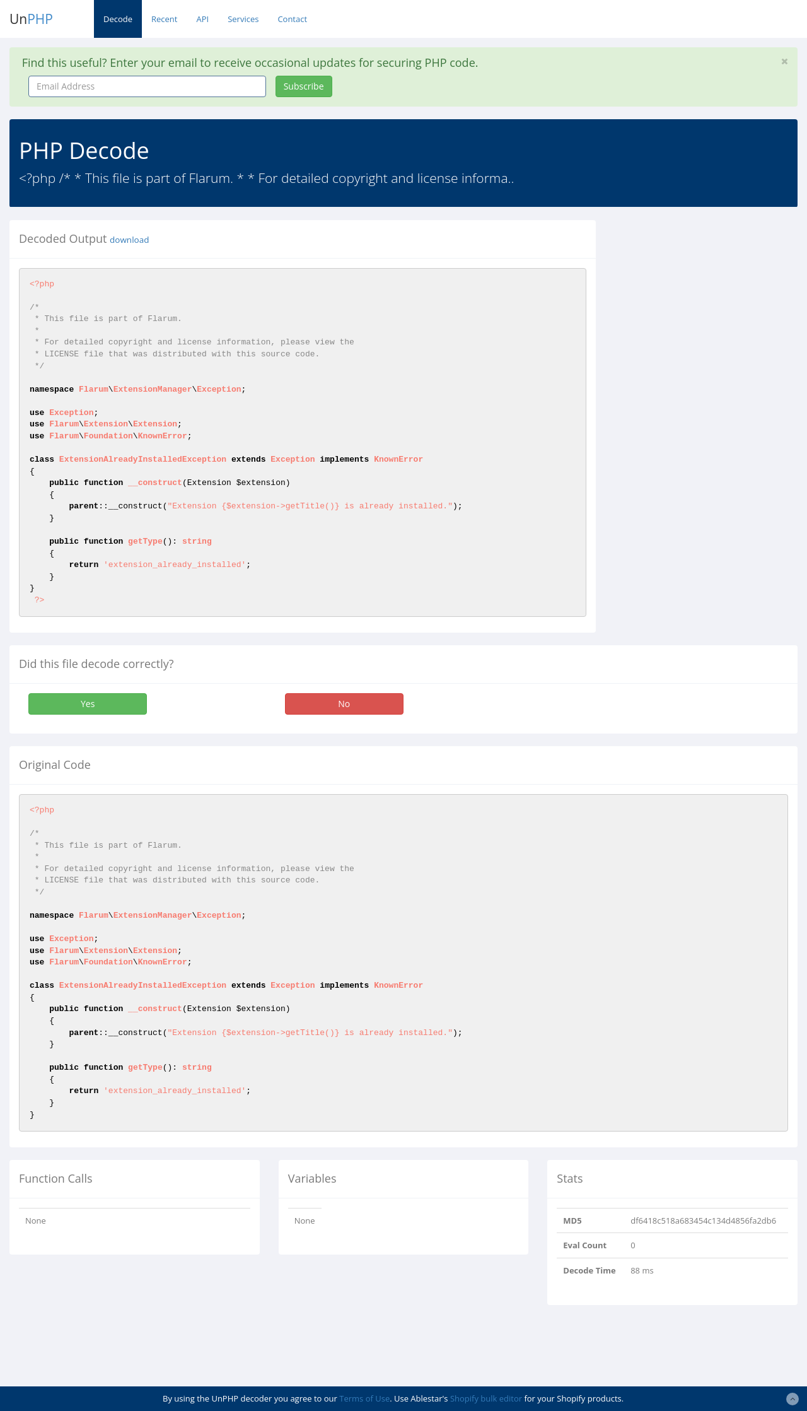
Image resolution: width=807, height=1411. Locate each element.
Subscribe (304, 86)
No (344, 704)
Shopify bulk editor (486, 1398)
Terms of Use (364, 1398)
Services (243, 19)
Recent (164, 19)
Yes (88, 704)
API (202, 19)
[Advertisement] (711, 299)
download (129, 239)
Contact (292, 19)
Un (31, 19)
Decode (117, 19)
